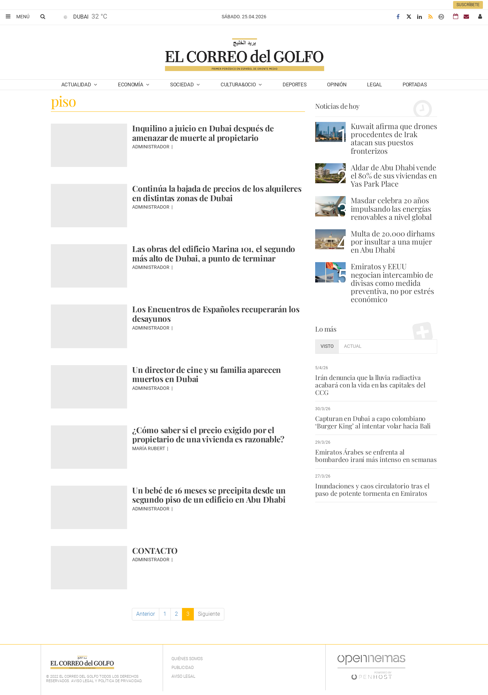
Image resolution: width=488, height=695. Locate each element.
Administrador (151, 146)
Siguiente (209, 614)
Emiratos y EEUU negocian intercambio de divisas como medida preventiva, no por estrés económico (392, 282)
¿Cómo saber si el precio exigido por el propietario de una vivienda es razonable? (208, 434)
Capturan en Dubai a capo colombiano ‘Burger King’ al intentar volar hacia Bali (373, 422)
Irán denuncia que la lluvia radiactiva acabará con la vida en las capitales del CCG (370, 385)
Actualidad (77, 85)
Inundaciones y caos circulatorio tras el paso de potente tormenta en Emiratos (372, 489)
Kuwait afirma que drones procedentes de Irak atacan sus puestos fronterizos (394, 138)
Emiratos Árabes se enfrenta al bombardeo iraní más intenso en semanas (376, 455)
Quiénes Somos (187, 658)
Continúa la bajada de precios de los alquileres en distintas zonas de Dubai (217, 193)
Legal (374, 85)
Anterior (145, 614)
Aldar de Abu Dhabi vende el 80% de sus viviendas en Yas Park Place (394, 175)
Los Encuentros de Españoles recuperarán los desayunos (216, 313)
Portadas (415, 85)
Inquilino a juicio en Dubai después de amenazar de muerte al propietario (203, 133)
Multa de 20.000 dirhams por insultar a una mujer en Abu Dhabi (393, 241)
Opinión (336, 85)
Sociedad (182, 85)
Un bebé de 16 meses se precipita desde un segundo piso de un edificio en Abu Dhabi (209, 495)
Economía (131, 85)
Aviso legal (183, 676)
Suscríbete (468, 4)
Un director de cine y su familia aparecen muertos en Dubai (206, 374)
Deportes (295, 85)
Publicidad (182, 667)
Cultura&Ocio (239, 85)
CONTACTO (155, 550)
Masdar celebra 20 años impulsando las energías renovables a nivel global (391, 208)
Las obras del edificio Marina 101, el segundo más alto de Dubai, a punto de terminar (213, 253)
